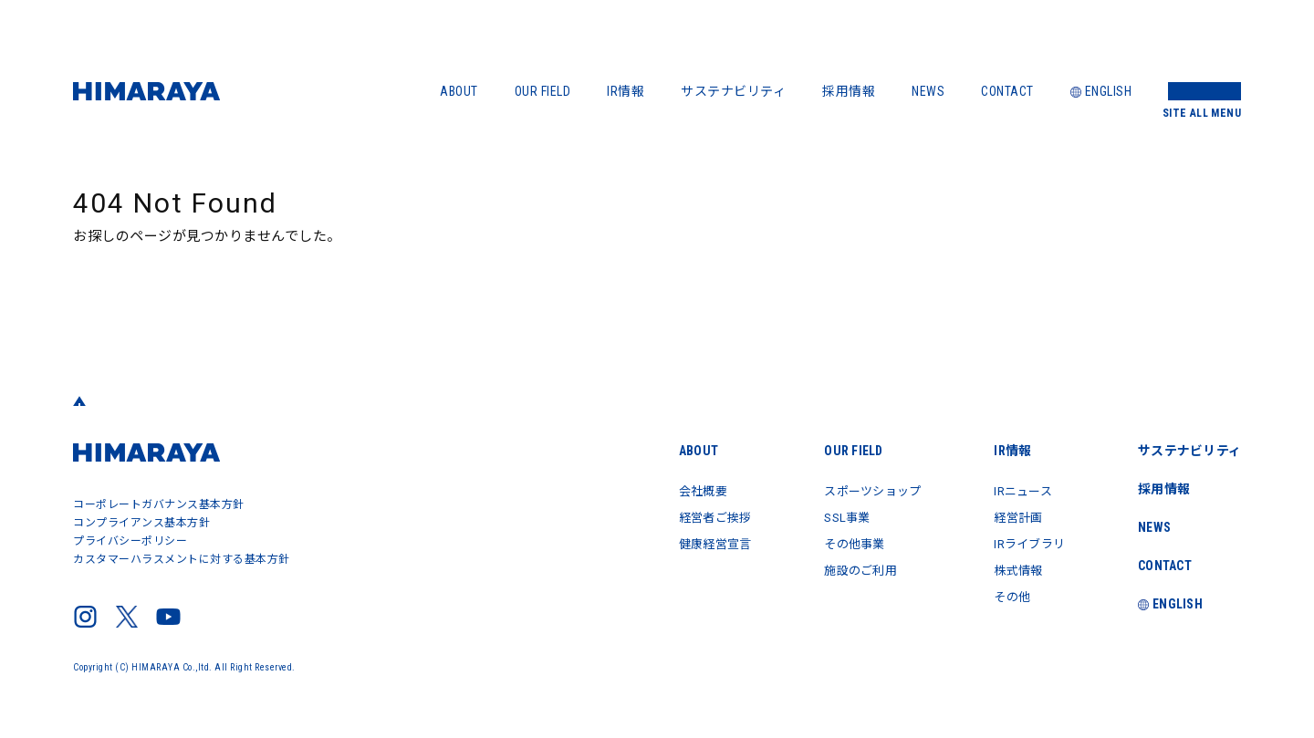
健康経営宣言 (694, 542)
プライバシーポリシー (130, 541)
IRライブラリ (1025, 542)
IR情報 (625, 91)
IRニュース (1017, 490)
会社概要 (680, 490)
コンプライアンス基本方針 (141, 522)
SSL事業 (832, 516)
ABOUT (459, 91)
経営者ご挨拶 (694, 516)
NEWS (928, 91)
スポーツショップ (859, 490)
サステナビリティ (733, 91)
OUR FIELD (543, 91)
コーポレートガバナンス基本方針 (159, 504)
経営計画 (1012, 516)
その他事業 (840, 542)
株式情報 (1012, 567)
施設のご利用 (846, 567)
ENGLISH (1101, 91)
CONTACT (1007, 91)
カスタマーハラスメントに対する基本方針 (181, 559)
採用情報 (848, 91)
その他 (1006, 593)
